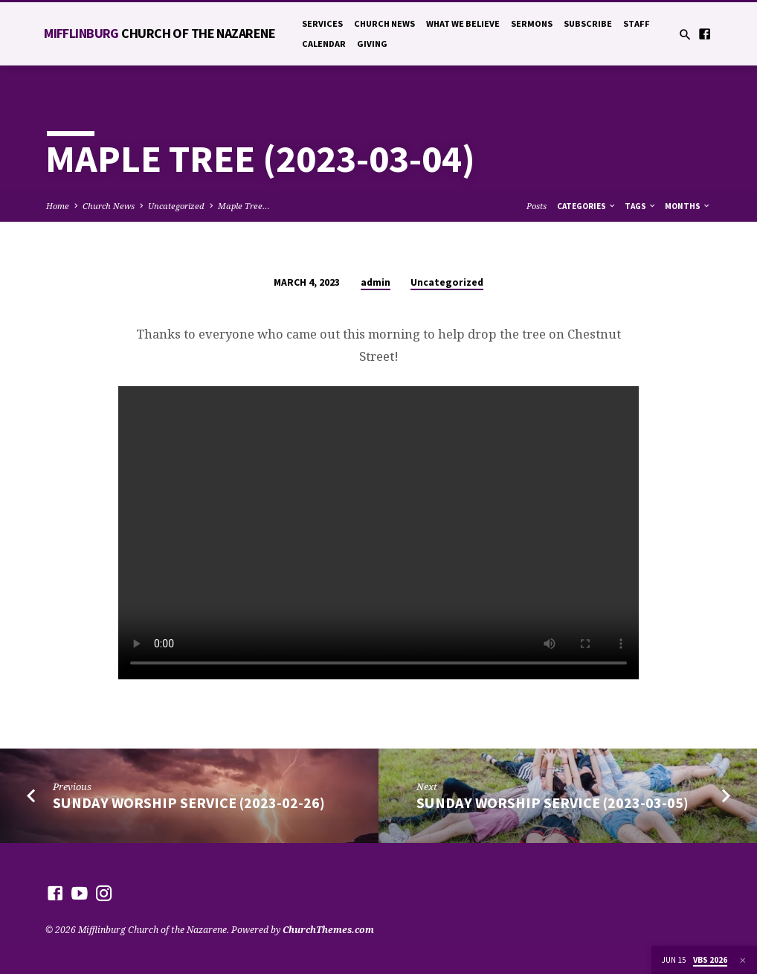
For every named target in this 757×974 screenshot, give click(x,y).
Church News (384, 23)
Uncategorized (176, 205)
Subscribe (588, 23)
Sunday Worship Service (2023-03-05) (552, 803)
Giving (372, 43)
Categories (586, 206)
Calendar (324, 43)
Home (57, 205)
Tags (641, 206)
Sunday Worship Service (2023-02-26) (189, 803)
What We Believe (463, 23)
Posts (536, 205)
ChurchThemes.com (328, 929)
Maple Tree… (244, 205)
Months (688, 206)
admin (375, 282)
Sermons (532, 23)
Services (322, 23)
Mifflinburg (159, 33)
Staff (636, 23)
